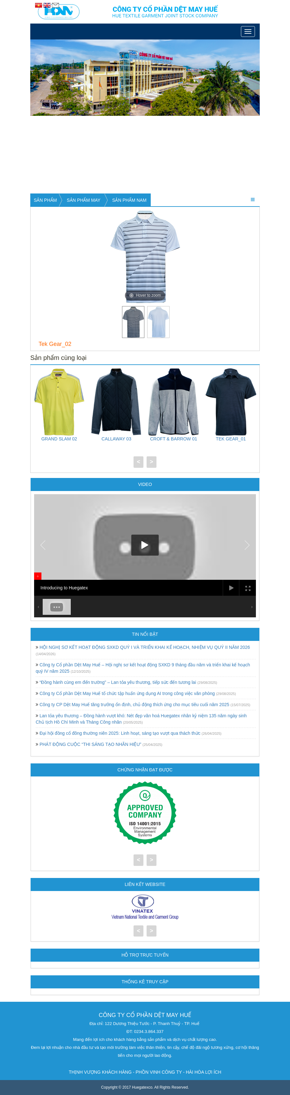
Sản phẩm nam (129, 200)
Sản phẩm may (83, 200)
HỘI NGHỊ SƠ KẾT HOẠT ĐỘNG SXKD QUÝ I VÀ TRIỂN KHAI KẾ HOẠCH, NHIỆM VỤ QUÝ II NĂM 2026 (145, 647)
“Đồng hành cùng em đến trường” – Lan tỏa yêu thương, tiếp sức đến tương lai (118, 682)
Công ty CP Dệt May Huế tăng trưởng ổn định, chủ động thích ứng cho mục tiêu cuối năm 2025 (134, 704)
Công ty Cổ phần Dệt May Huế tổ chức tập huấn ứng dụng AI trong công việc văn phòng (127, 693)
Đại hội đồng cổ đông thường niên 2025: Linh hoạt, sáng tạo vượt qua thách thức (120, 733)
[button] (47, 77)
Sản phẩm (45, 200)
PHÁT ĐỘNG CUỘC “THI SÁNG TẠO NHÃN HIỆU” (90, 744)
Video (145, 484)
